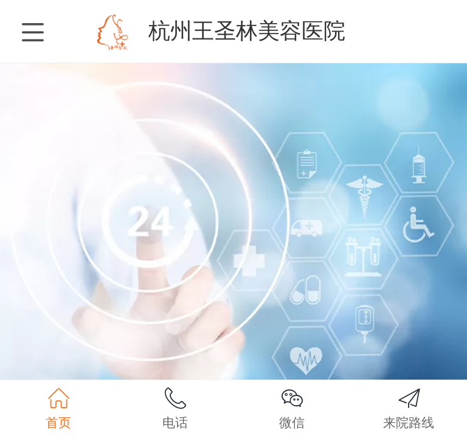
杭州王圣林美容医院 (246, 30)
